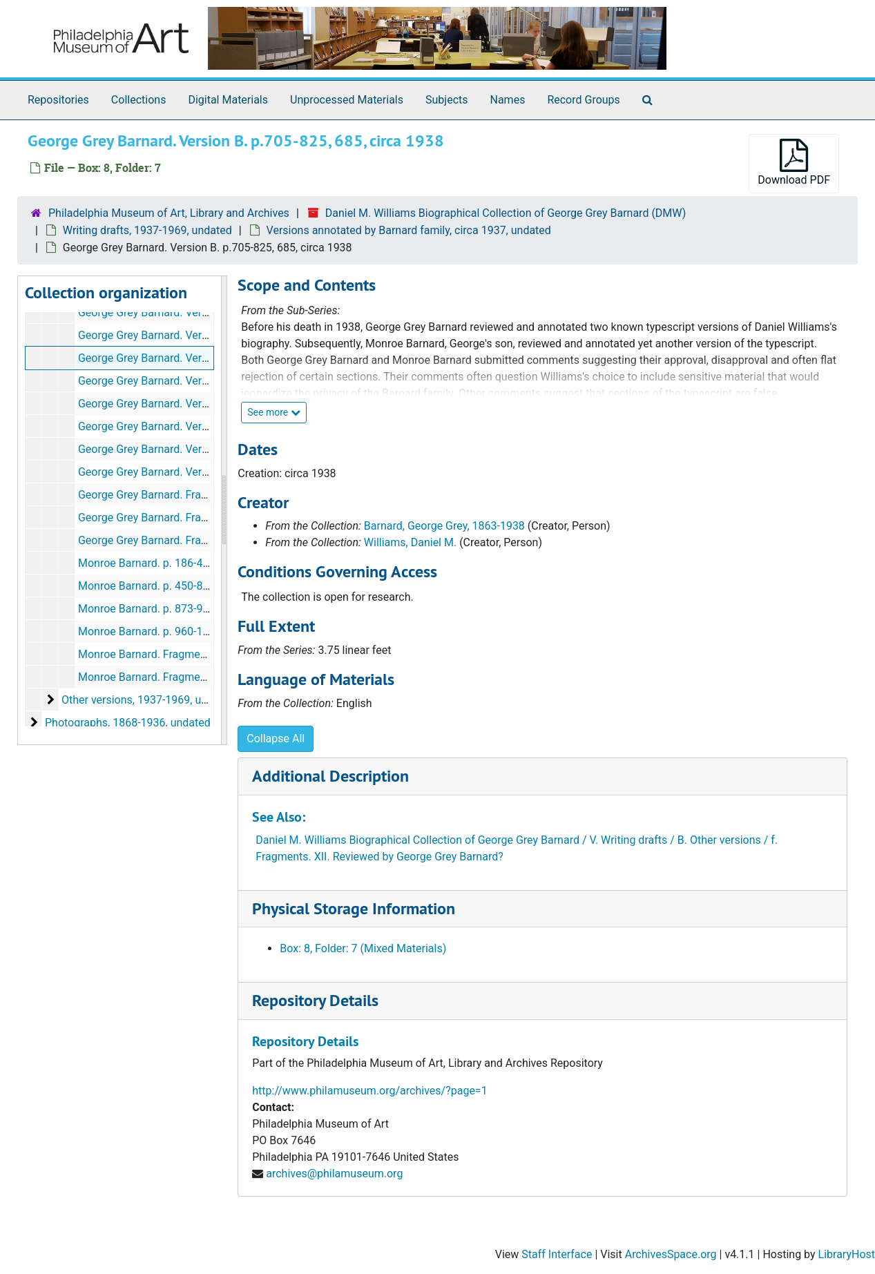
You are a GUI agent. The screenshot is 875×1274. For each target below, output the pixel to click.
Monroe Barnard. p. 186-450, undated (169, 563)
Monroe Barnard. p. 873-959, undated (169, 608)
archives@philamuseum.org (334, 1173)
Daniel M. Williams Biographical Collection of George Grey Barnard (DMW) (505, 213)
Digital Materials (228, 99)
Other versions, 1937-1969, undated (148, 699)
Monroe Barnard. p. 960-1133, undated (172, 631)
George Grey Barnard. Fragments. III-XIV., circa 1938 (204, 517)
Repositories (58, 99)
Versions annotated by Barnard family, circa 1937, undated (409, 230)
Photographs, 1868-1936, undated (128, 722)
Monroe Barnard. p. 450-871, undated (169, 585)
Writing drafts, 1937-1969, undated (147, 230)
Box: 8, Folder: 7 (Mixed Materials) (363, 948)
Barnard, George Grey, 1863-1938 (444, 525)
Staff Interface (556, 1254)
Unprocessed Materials (346, 99)
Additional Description (330, 775)
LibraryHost (846, 1254)
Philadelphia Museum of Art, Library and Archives (168, 213)
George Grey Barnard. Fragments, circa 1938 (186, 540)
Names (508, 99)
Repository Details (315, 1000)
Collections (138, 99)
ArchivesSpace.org (671, 1254)
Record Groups (583, 99)
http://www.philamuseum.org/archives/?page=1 (369, 1090)
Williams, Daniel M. (410, 542)
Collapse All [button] (276, 738)
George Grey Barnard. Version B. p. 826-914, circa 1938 (212, 380)
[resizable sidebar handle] (224, 510)
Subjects (446, 99)
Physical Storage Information (353, 908)
